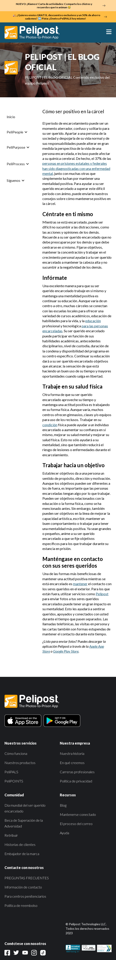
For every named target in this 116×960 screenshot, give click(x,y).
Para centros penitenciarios (25, 896)
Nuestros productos (19, 762)
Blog (63, 805)
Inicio (11, 117)
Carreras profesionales (77, 772)
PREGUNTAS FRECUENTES (26, 878)
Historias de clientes (19, 844)
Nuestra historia (72, 753)
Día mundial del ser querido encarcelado (25, 808)
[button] (107, 32)
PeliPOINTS (13, 781)
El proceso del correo (76, 823)
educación (93, 321)
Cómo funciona (15, 753)
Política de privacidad (76, 781)
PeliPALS (11, 772)
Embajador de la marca (21, 853)
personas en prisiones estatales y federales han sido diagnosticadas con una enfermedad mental (76, 168)
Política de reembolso (20, 905)
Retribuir (11, 835)
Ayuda (64, 833)
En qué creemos (72, 762)
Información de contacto (23, 887)
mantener (80, 584)
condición (49, 425)
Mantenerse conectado (78, 814)
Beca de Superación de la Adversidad (23, 823)
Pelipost (102, 594)
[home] (34, 32)
